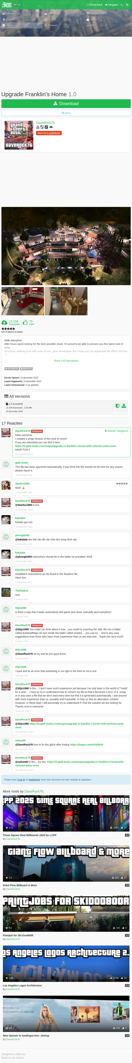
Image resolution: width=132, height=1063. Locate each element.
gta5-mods (21, 462)
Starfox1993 (22, 483)
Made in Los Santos (12, 1057)
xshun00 (20, 740)
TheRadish (21, 590)
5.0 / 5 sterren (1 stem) (11, 332)
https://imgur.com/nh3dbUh (86, 744)
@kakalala (21, 539)
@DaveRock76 (24, 653)
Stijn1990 (20, 607)
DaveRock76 (45, 123)
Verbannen (37, 431)
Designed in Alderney (13, 1054)
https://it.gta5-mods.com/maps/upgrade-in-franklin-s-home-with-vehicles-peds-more (65, 446)
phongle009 (22, 535)
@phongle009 (23, 556)
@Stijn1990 (22, 629)
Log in (21, 779)
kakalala (20, 518)
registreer (34, 779)
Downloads (14, 324)
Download (66, 103)
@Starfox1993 (23, 505)
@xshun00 (21, 761)
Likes (31, 324)
